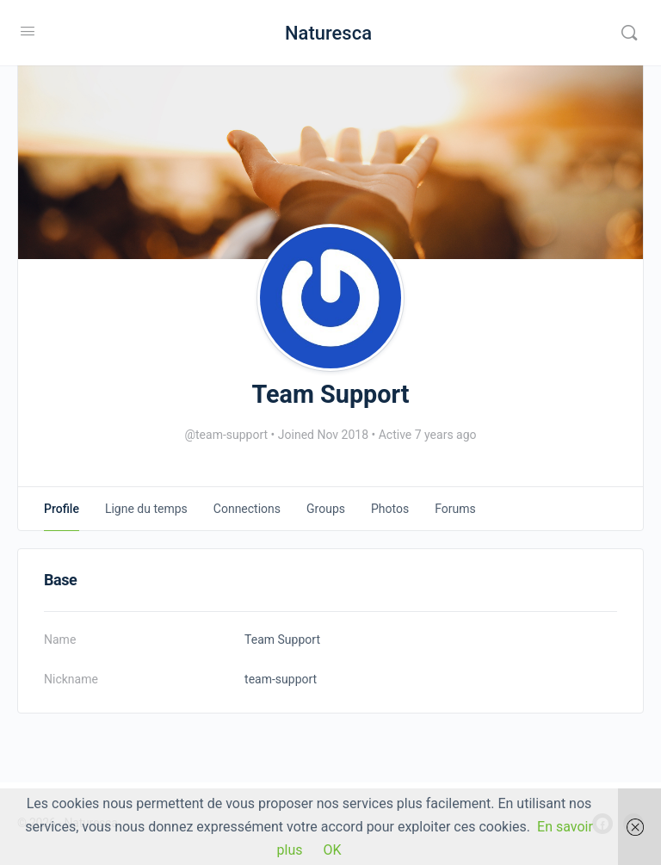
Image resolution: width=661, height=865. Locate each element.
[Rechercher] (629, 32)
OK (332, 850)
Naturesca (328, 33)
